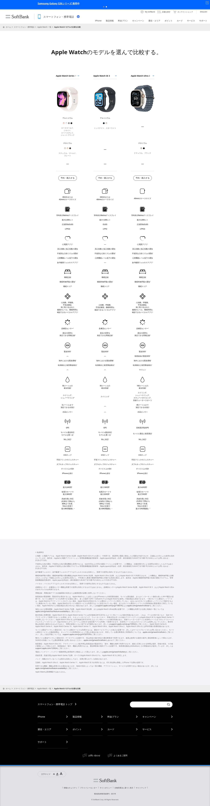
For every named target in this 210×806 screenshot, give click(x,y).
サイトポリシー (106, 788)
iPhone (41, 716)
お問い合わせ (94, 755)
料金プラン (113, 716)
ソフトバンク (105, 780)
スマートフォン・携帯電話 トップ (55, 704)
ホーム (8, 27)
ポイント (77, 729)
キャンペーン (149, 716)
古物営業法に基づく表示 (123, 788)
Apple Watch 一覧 (44, 27)
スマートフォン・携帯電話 (24, 27)
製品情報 (77, 716)
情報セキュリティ (70, 788)
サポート (42, 741)
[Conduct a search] (147, 704)
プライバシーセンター (88, 788)
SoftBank (17, 16)
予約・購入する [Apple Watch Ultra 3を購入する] (143, 178)
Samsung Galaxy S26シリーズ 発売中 (105, 3)
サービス (147, 729)
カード (110, 729)
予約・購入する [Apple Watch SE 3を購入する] (105, 178)
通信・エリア (44, 729)
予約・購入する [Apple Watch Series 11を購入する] (68, 178)
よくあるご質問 (120, 755)
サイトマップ (141, 788)
